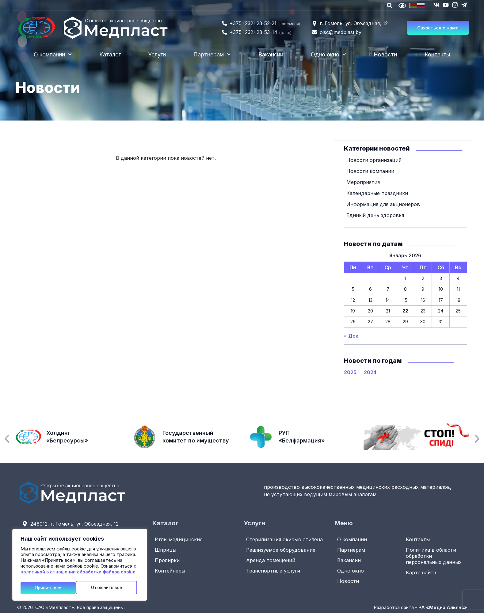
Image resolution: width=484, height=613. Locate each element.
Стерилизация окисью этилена (285, 539)
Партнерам (212, 54)
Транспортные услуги (274, 570)
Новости (385, 54)
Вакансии (270, 54)
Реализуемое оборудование (281, 549)
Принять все (111, 587)
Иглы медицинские (179, 539)
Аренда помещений (271, 560)
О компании (53, 54)
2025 (350, 372)
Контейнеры (170, 570)
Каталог (110, 54)
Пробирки (167, 560)
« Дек (351, 335)
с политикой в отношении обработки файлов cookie (78, 570)
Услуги (157, 54)
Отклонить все (51, 587)
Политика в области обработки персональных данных (434, 555)
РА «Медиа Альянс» (442, 607)
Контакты (437, 54)
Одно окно (328, 54)
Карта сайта (421, 572)
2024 (370, 372)
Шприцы (166, 549)
